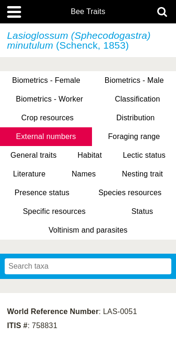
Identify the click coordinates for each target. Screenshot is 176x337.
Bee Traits (88, 11)
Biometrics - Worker (49, 99)
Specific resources (54, 211)
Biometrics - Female (46, 80)
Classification (138, 99)
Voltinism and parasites (87, 230)
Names (84, 174)
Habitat (89, 155)
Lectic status (144, 155)
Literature (29, 174)
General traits (33, 155)
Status (142, 211)
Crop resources (47, 118)
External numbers (46, 136)
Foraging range (134, 136)
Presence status (42, 193)
